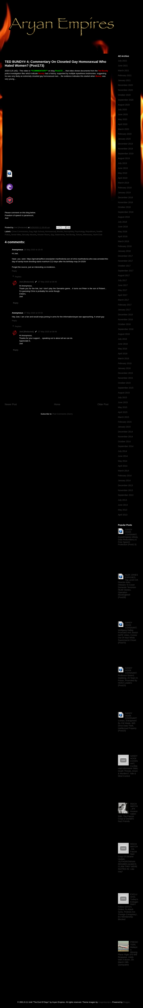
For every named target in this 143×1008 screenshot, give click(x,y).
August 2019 (124, 158)
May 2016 (122, 348)
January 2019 (124, 192)
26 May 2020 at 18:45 (33, 250)
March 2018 (123, 241)
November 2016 (125, 319)
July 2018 (122, 222)
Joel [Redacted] (26, 282)
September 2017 (125, 270)
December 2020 (125, 85)
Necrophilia (69, 231)
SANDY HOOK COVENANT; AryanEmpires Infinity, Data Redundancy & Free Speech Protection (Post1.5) (128, 537)
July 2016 (122, 339)
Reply (14, 271)
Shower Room (43, 234)
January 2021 (124, 80)
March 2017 (123, 300)
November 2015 (125, 378)
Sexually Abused (29, 234)
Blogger (126, 1002)
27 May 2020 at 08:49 (47, 331)
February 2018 (125, 246)
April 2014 (122, 466)
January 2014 (124, 480)
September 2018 (125, 212)
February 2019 (125, 187)
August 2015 (124, 393)
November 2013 (125, 490)
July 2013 (122, 500)
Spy (52, 234)
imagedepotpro (104, 1002)
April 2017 (122, 295)
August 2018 (124, 217)
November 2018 (125, 202)
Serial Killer (16, 234)
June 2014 (123, 456)
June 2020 (123, 114)
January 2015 (124, 427)
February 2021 (125, 75)
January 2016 (124, 368)
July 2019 (122, 163)
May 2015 (122, 407)
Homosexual (50, 231)
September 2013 (125, 495)
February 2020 (125, 134)
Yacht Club (97, 234)
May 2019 (122, 173)
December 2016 (125, 314)
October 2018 (124, 207)
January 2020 (124, 139)
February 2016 (125, 363)
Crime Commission (20, 231)
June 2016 (123, 344)
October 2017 (124, 266)
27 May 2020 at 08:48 (47, 282)
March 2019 (123, 183)
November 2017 (125, 261)
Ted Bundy (70, 234)
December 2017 (125, 256)
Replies (18, 276)
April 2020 (122, 124)
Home (57, 404)
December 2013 (125, 485)
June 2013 (123, 505)
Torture (79, 234)
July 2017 (122, 280)
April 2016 (122, 353)
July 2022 (122, 61)
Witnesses (87, 234)
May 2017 (122, 290)
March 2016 (123, 358)
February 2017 (125, 305)
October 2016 (124, 324)
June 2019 (123, 168)
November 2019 (125, 148)
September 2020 (125, 100)
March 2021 (123, 70)
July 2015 (122, 397)
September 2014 (125, 446)
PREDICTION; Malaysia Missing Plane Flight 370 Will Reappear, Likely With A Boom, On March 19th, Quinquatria (128, 953)
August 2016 (124, 334)
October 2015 (124, 383)
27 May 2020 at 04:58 (33, 313)
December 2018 (125, 197)
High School (39, 231)
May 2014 (122, 461)
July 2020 (122, 109)
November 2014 (125, 436)
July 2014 (122, 451)
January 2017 (124, 309)
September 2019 (125, 153)
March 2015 (123, 417)
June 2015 (123, 402)
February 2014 (125, 475)
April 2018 (122, 236)
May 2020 (122, 119)
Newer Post (11, 404)
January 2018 (124, 251)
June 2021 (123, 65)
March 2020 (123, 129)
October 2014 (124, 441)
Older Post (102, 404)
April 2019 (122, 178)
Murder (60, 231)
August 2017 (124, 275)
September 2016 (125, 329)
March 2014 (123, 470)
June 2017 (123, 285)
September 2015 (125, 388)
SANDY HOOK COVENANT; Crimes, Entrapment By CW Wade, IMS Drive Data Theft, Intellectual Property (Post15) (127, 722)
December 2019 (125, 144)
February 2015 (125, 422)
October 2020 (124, 95)
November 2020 (125, 90)
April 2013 (122, 515)
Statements (60, 234)
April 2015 (122, 412)
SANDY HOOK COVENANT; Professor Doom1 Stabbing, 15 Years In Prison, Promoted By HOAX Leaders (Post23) (128, 677)
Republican (90, 231)
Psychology (80, 231)
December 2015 (125, 373)
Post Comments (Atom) (62, 414)
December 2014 (125, 431)
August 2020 (124, 105)
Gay (30, 231)
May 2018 (122, 231)
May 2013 (122, 510)
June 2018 (123, 226)
